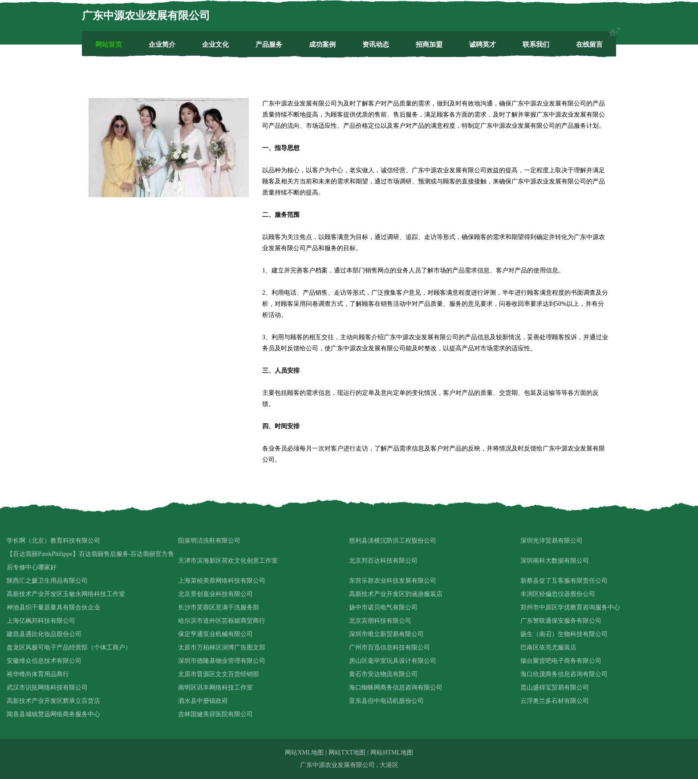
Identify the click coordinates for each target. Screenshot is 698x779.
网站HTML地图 (391, 752)
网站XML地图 (304, 752)
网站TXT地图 (347, 752)
